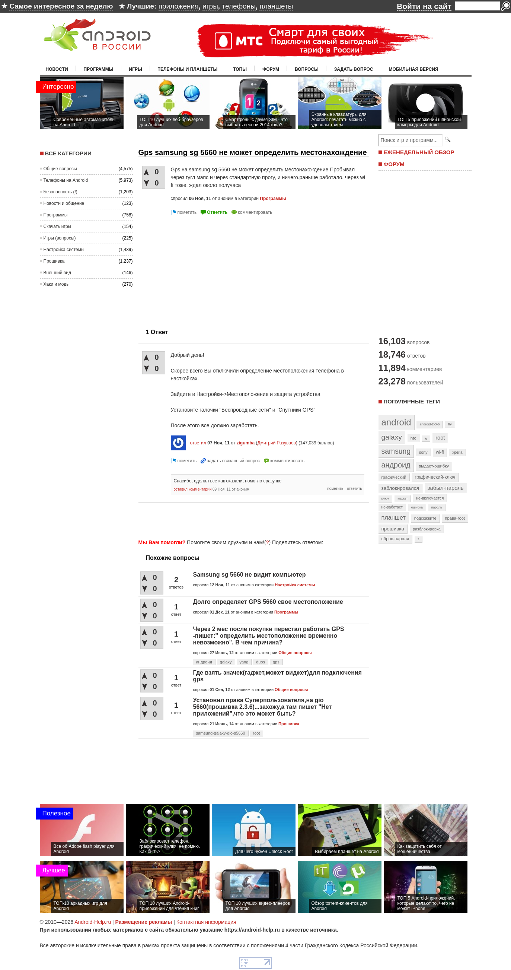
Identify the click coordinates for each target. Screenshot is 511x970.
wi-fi (440, 452)
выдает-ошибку (434, 466)
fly (450, 424)
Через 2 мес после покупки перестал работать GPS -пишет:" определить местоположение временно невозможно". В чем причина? (268, 636)
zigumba (246, 443)
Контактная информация (206, 922)
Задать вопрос (353, 69)
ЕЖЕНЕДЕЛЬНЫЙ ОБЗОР (419, 152)
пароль (436, 507)
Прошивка (54, 261)
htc (413, 437)
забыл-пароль (446, 488)
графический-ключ (435, 477)
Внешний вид (57, 272)
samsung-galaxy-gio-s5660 (220, 733)
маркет (402, 498)
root (256, 733)
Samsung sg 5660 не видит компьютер (249, 574)
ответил (198, 443)
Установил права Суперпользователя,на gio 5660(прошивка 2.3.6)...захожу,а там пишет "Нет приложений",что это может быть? (262, 707)
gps (276, 662)
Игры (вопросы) (60, 238)
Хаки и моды (57, 284)
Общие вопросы (60, 168)
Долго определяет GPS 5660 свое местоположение (268, 602)
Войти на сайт (424, 6)
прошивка (393, 529)
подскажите (425, 518)
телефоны (238, 6)
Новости (57, 69)
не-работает (392, 507)
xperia (457, 452)
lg (426, 438)
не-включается (430, 498)
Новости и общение (64, 203)
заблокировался (400, 488)
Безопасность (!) (60, 191)
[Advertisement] (201, 269)
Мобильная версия (413, 69)
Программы (99, 69)
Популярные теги (412, 401)
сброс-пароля (395, 538)
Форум (270, 69)
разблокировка (427, 529)
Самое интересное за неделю (61, 6)
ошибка (417, 507)
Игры (135, 69)
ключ (385, 498)
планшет (393, 517)
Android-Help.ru (92, 922)
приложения (179, 6)
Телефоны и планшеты (188, 69)
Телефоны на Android (66, 180)
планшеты (276, 6)
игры (210, 6)
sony (423, 452)
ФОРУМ (394, 164)
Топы (240, 69)
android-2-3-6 (429, 424)
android (396, 422)
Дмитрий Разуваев (277, 443)
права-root (455, 518)
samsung (396, 451)
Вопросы (307, 69)
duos (260, 662)
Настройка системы (64, 249)
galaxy (226, 662)
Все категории (68, 153)
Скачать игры (57, 226)
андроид (204, 662)
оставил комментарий (193, 489)
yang (244, 662)
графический (393, 477)
